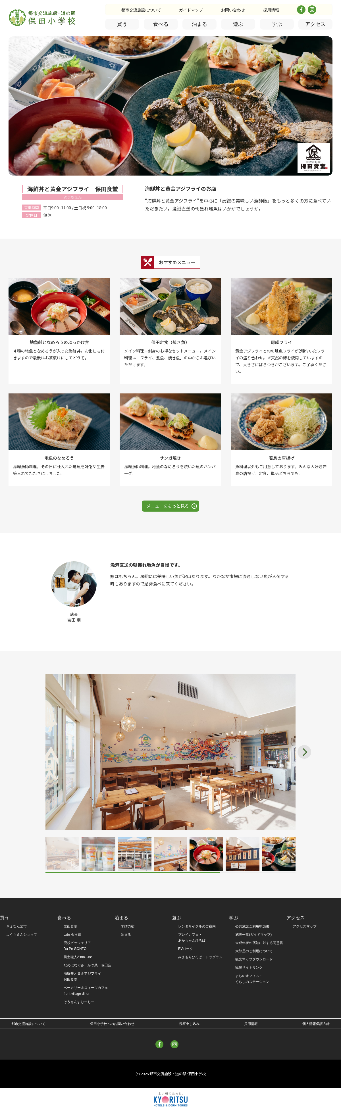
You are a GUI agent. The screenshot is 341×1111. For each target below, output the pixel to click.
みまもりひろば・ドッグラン (200, 957)
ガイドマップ (191, 10)
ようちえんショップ (21, 935)
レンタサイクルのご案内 (197, 926)
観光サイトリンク (249, 968)
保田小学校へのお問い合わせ (112, 1024)
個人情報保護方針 (316, 1024)
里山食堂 (70, 926)
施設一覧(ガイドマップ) (253, 935)
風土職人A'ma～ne (78, 957)
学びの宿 (127, 926)
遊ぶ (238, 24)
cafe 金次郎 (72, 935)
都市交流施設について (141, 10)
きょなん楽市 (16, 926)
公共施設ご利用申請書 (252, 926)
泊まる (199, 24)
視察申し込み (189, 1024)
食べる (161, 24)
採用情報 (271, 10)
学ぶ (277, 24)
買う (122, 24)
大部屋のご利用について (254, 951)
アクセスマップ (305, 926)
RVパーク (185, 949)
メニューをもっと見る (167, 506)
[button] (292, 752)
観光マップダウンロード (254, 959)
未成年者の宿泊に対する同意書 (259, 943)
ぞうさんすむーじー (79, 1002)
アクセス (315, 24)
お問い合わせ (233, 10)
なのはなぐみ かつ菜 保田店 (87, 965)
